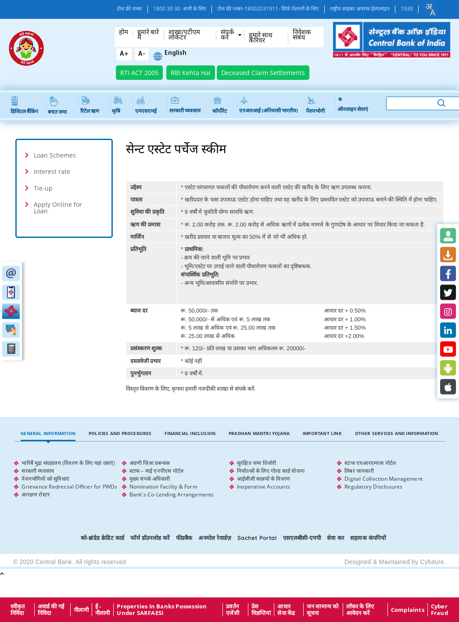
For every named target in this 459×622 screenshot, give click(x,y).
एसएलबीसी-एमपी (302, 537)
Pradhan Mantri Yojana (259, 433)
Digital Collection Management (383, 478)
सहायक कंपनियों (368, 537)
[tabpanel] (229, 479)
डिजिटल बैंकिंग (24, 106)
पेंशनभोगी (315, 105)
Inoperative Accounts (263, 486)
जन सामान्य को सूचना (323, 609)
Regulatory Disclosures (373, 486)
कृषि (117, 105)
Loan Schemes (55, 155)
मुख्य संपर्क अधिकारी (149, 478)
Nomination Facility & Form (163, 486)
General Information (48, 433)
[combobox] (430, 10)
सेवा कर (335, 537)
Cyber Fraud (439, 609)
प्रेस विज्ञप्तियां (261, 609)
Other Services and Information (396, 433)
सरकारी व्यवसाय (185, 105)
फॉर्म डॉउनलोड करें (149, 537)
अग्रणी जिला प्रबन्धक (149, 463)
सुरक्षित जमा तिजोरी (256, 463)
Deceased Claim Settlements (263, 72)
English (175, 53)
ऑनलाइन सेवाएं (352, 105)
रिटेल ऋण (89, 105)
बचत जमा (57, 106)
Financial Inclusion (190, 433)
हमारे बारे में (148, 35)
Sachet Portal (257, 537)
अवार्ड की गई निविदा (51, 609)
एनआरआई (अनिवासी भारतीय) (268, 105)
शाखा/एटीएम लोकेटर (184, 35)
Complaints (407, 610)
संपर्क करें (227, 35)
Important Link (322, 433)
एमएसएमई (146, 105)
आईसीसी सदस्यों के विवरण (263, 478)
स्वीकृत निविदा (18, 609)
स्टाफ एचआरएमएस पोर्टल (370, 463)
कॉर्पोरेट (219, 105)
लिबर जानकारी (359, 471)
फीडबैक (184, 537)
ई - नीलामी (102, 609)
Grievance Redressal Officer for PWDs (69, 486)
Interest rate (52, 171)
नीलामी (81, 610)
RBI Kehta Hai (191, 72)
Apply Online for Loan (58, 207)
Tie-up (43, 188)
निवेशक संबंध (302, 35)
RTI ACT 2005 (139, 72)
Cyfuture (432, 561)
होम (123, 33)
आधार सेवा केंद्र (286, 609)
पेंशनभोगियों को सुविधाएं (45, 478)
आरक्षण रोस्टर (36, 494)
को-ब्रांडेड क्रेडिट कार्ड (102, 537)
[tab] (64, 155)
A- (141, 54)
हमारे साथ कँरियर (261, 38)
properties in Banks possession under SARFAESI (162, 609)
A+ (124, 54)
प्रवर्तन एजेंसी (232, 609)
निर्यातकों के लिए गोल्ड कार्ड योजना (271, 471)
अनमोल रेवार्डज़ (214, 537)
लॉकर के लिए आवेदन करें (360, 609)
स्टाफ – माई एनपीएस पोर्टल (156, 471)
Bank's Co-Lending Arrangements (171, 494)
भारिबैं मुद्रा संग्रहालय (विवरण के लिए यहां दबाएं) (68, 463)
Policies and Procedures (120, 433)
